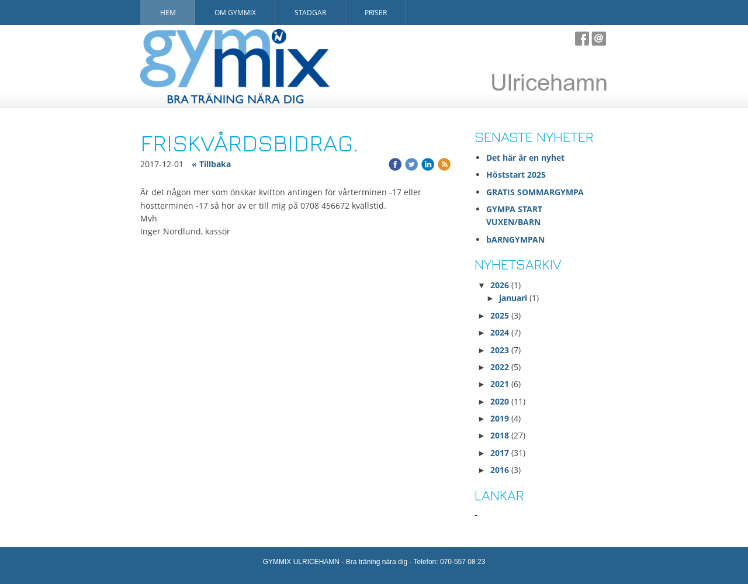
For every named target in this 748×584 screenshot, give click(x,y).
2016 (499, 469)
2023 (499, 349)
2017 (499, 452)
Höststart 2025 (516, 174)
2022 (499, 366)
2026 (499, 285)
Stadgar (310, 13)
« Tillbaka (211, 164)
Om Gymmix (235, 13)
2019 (499, 418)
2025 (499, 315)
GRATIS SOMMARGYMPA (536, 192)
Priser (376, 13)
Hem (168, 13)
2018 (499, 435)
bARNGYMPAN (515, 239)
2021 (499, 383)
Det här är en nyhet (525, 157)
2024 (499, 332)
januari (513, 297)
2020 (499, 401)
